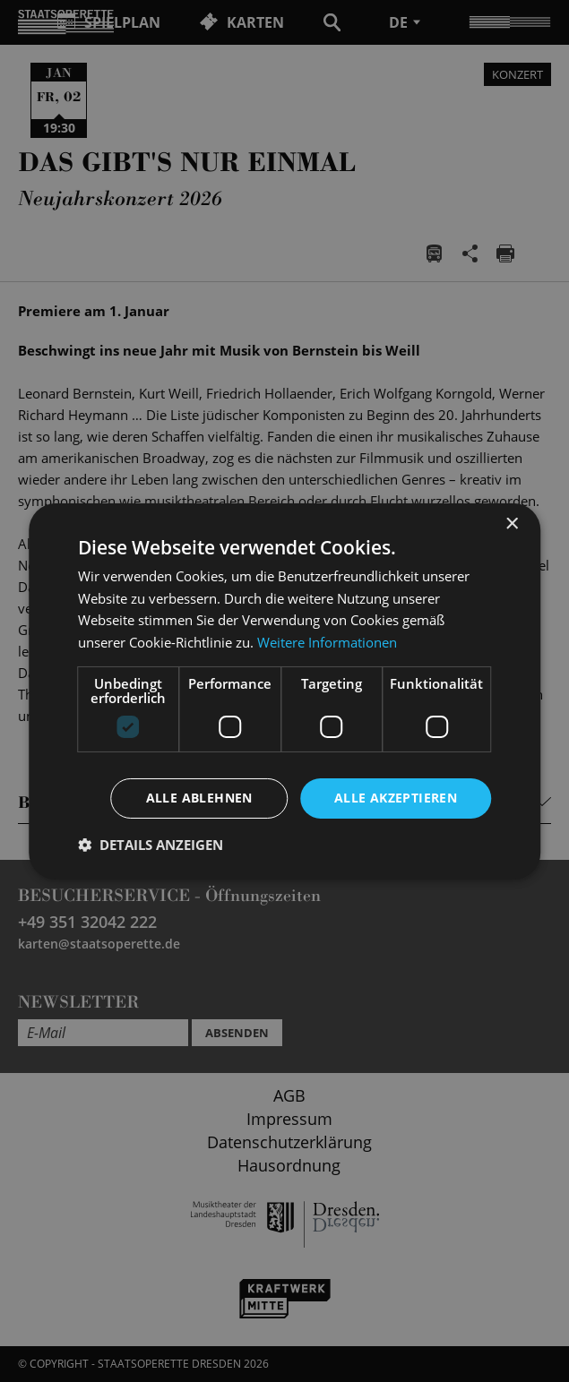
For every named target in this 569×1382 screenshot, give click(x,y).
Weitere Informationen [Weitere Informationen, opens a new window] (327, 642)
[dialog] (284, 691)
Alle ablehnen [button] (199, 797)
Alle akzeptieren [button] (395, 797)
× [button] (511, 523)
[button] (150, 845)
